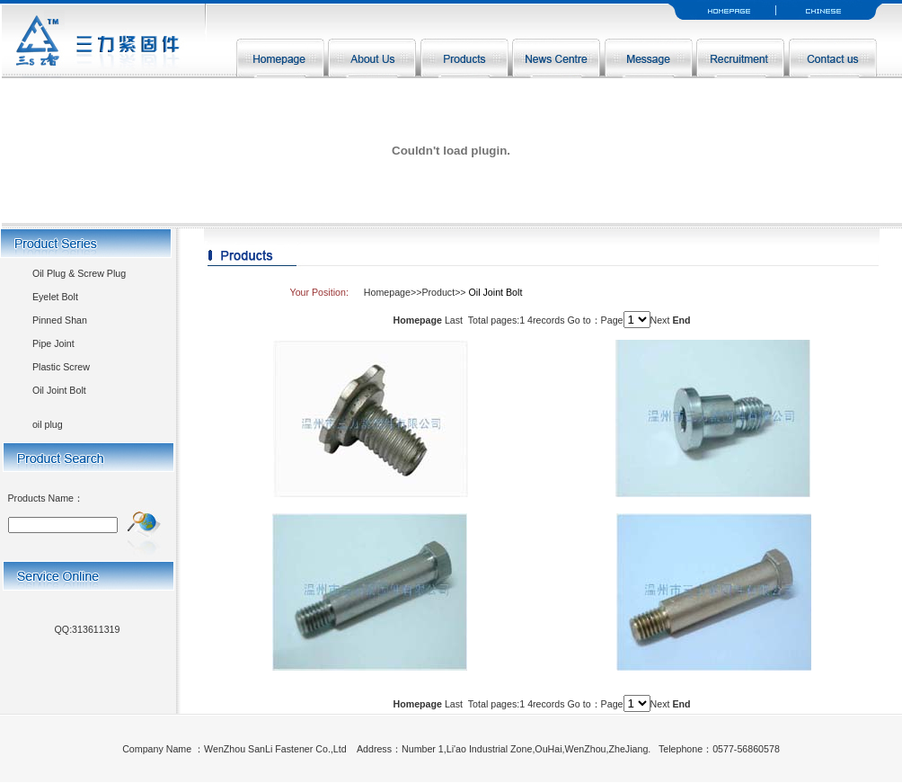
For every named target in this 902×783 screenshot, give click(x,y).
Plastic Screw (61, 366)
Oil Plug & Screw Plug (79, 273)
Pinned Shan (59, 320)
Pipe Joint (53, 343)
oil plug (47, 424)
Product (438, 292)
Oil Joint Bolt (59, 390)
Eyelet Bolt (55, 296)
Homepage (387, 292)
